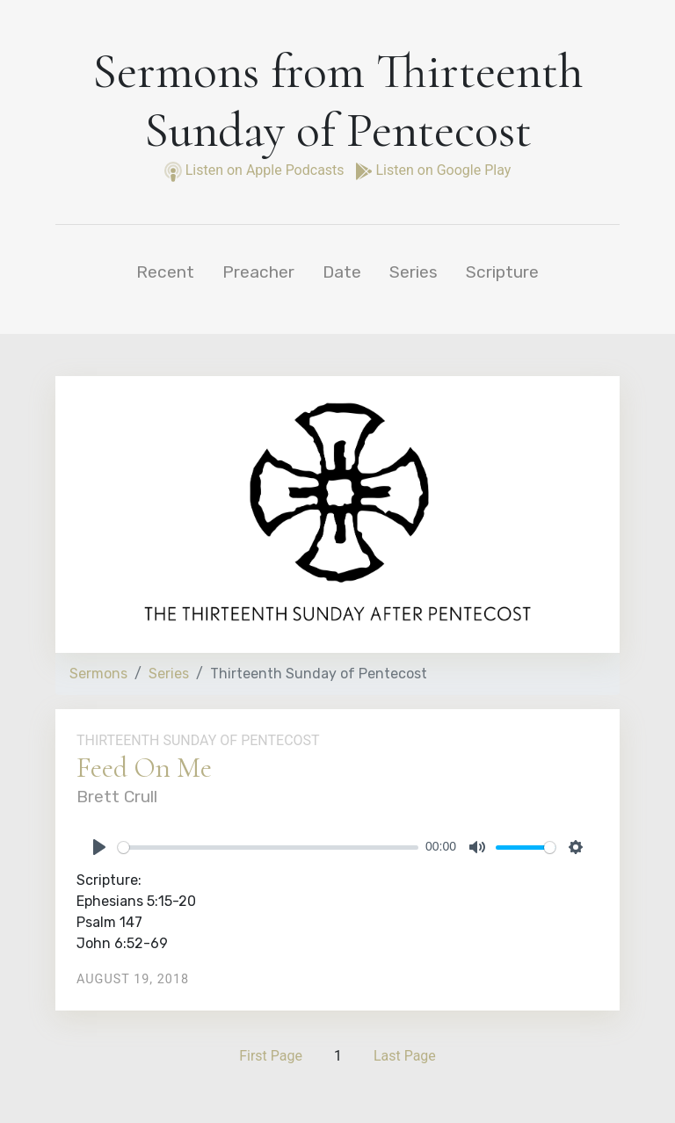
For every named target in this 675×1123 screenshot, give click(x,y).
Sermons (98, 673)
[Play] (99, 847)
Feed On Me (144, 767)
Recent (165, 272)
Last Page (405, 1055)
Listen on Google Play (433, 170)
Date (342, 272)
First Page (270, 1055)
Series (413, 272)
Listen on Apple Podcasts (256, 170)
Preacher (258, 272)
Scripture (502, 272)
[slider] (268, 847)
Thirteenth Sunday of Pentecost (198, 740)
